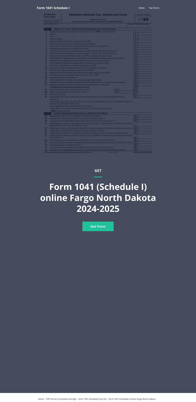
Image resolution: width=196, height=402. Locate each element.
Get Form (98, 226)
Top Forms (154, 8)
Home (141, 8)
